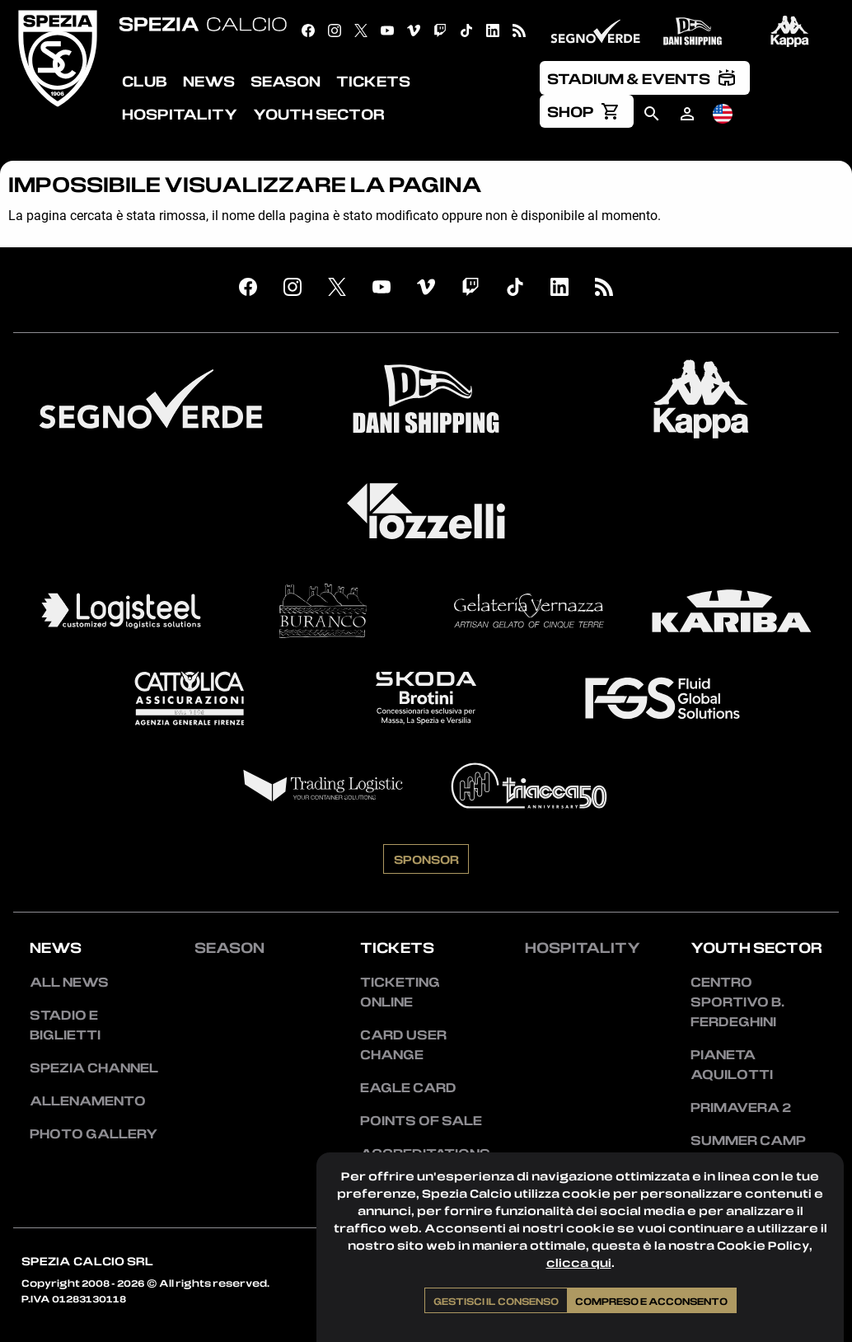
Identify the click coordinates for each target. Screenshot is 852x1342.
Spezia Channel (94, 1067)
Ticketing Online (400, 991)
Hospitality (582, 947)
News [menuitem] (209, 80)
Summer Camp (748, 1140)
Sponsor (426, 859)
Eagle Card (408, 1087)
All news (69, 982)
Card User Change (403, 1044)
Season (229, 947)
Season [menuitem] (285, 80)
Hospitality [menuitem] (179, 113)
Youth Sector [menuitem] (319, 113)
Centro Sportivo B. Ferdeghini (737, 1001)
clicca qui (578, 1262)
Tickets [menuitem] (373, 80)
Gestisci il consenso (496, 1300)
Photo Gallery (93, 1133)
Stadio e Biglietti (65, 1024)
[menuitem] (645, 77)
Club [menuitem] (144, 80)
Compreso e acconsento (651, 1300)
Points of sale (421, 1120)
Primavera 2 (740, 1107)
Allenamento (88, 1100)
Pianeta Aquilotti (731, 1064)
